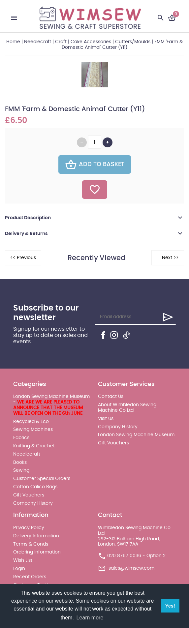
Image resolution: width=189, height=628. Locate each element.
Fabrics (21, 437)
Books (20, 462)
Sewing (21, 470)
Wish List (22, 560)
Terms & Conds (30, 544)
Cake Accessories (91, 42)
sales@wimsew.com (131, 568)
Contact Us (110, 396)
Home (13, 42)
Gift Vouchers (28, 495)
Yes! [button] (170, 606)
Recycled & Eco (31, 421)
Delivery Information (36, 536)
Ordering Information (37, 552)
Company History (33, 503)
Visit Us (105, 418)
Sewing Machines (33, 429)
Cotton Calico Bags (35, 487)
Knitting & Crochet (34, 446)
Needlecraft (37, 42)
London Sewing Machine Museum (136, 435)
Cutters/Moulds (132, 42)
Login (19, 568)
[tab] (94, 218)
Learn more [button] (90, 617)
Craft (61, 42)
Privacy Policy (28, 527)
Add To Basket (94, 164)
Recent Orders (29, 577)
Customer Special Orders (41, 478)
